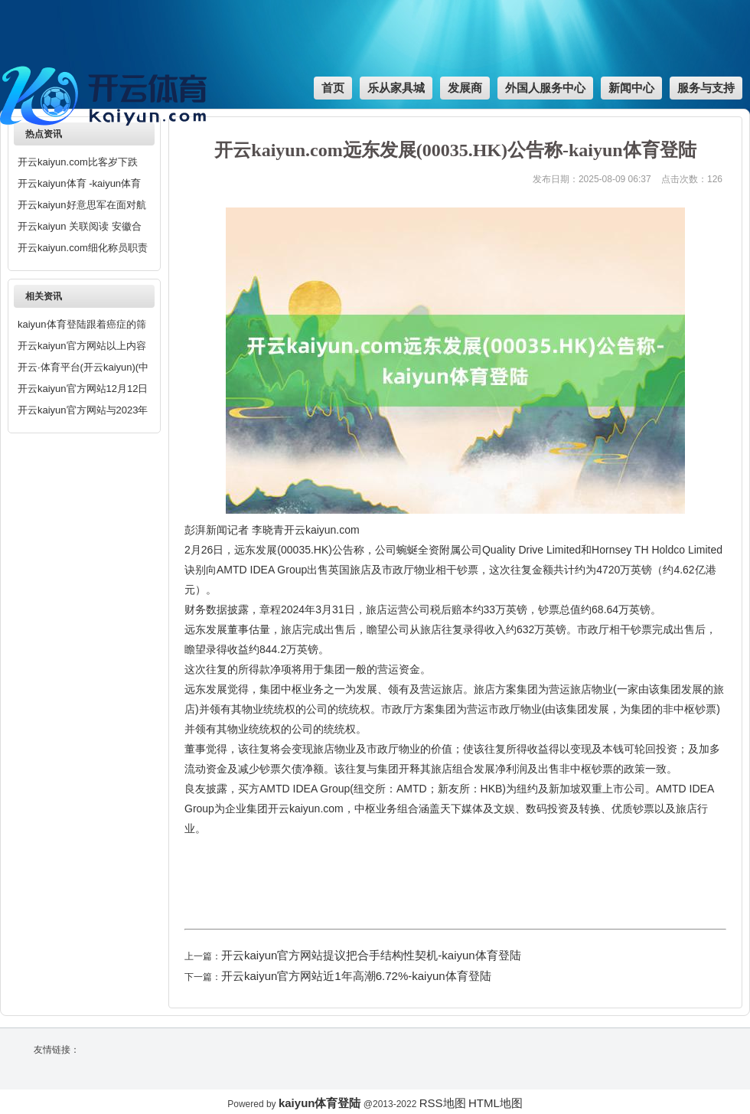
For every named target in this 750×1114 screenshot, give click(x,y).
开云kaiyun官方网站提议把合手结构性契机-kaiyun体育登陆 (371, 955)
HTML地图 (495, 1102)
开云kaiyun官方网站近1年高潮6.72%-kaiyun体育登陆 (356, 975)
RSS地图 (442, 1102)
